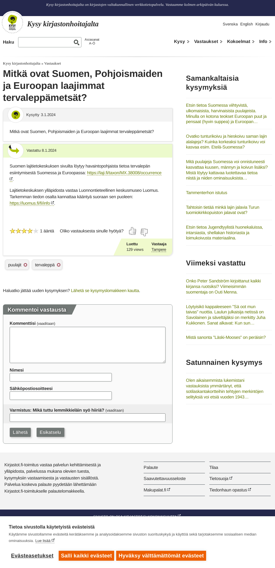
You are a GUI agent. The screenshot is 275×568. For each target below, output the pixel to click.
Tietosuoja (218, 478)
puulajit (14, 264)
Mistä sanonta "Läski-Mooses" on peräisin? (226, 337)
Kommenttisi (23, 323)
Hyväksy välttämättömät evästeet (162, 556)
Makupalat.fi (155, 489)
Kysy (179, 41)
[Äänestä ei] (144, 232)
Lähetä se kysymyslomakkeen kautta (105, 290)
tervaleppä (45, 264)
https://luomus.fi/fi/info (30, 203)
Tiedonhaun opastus (228, 489)
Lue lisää (43, 541)
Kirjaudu (262, 24)
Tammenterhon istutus (206, 192)
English (246, 24)
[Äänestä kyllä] (133, 231)
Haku (8, 41)
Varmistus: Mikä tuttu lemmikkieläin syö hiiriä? (57, 410)
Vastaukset (206, 41)
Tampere (159, 249)
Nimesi (17, 369)
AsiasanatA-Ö (92, 41)
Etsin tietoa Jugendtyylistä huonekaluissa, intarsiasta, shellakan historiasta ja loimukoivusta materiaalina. (224, 232)
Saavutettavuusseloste (165, 478)
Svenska (230, 24)
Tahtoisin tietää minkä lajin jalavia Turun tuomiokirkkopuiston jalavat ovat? (222, 210)
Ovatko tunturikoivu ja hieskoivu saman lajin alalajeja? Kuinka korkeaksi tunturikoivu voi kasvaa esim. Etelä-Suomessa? (226, 141)
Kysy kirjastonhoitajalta (21, 63)
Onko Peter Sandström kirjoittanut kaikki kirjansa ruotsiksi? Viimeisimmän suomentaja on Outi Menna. (223, 286)
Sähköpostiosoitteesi (31, 388)
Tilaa (213, 467)
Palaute (151, 467)
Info (263, 41)
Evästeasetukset (32, 556)
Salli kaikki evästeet (86, 556)
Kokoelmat (238, 41)
